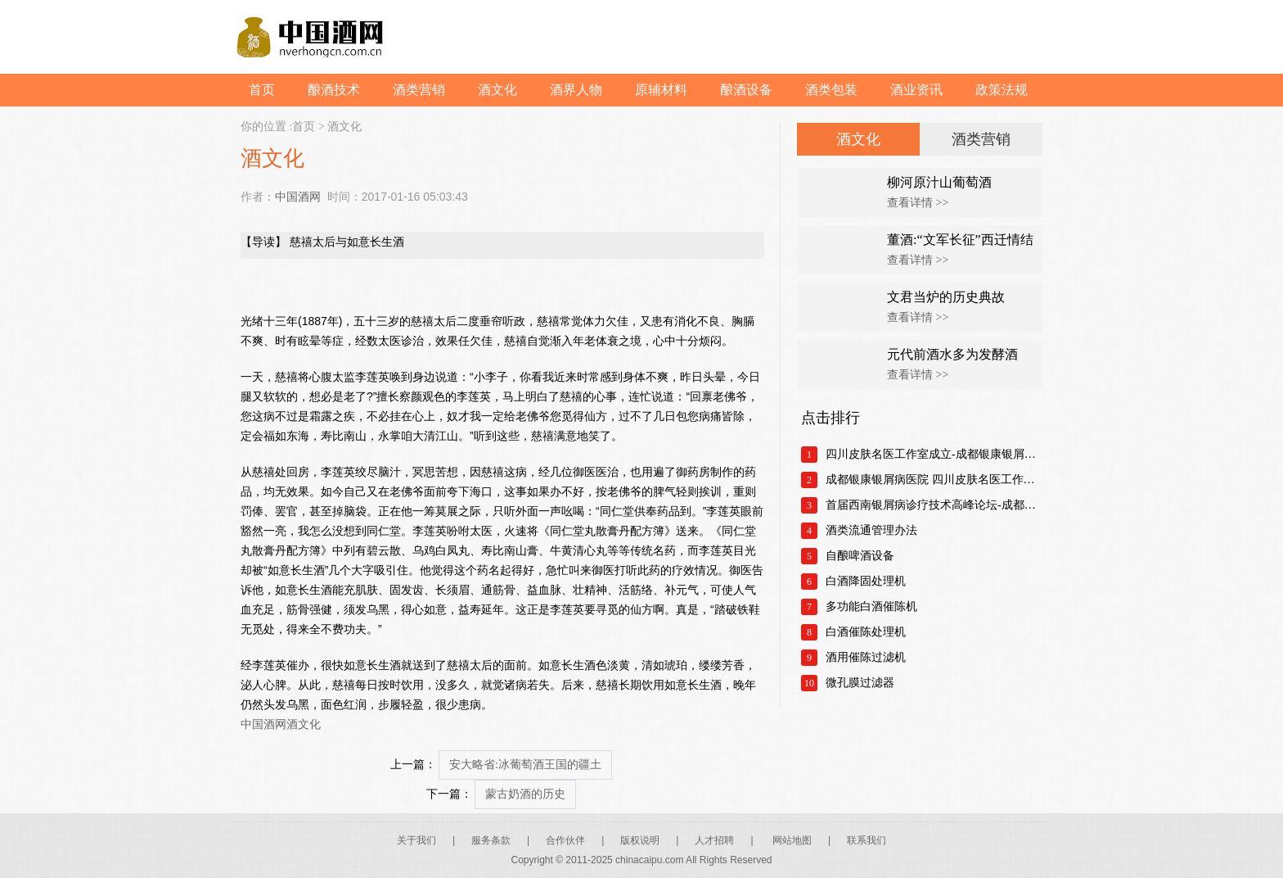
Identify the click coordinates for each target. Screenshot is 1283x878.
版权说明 (640, 840)
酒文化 (497, 90)
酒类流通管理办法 (871, 530)
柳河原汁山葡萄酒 (939, 182)
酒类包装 (831, 90)
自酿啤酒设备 (860, 556)
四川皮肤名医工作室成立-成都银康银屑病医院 (934, 454)
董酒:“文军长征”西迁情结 (960, 240)
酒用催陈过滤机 (866, 657)
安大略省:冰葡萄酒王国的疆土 (525, 764)
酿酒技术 (334, 90)
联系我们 (866, 840)
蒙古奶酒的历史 (525, 794)
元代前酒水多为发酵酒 (952, 354)
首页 (262, 90)
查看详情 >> (917, 203)
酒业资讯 (916, 90)
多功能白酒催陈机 (871, 606)
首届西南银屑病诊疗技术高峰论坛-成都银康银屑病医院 (934, 505)
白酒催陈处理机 (866, 632)
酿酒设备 (746, 90)
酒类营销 (419, 90)
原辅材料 (661, 90)
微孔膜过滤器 (860, 683)
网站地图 (792, 840)
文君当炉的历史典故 (946, 297)
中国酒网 (298, 196)
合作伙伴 (565, 840)
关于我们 (416, 840)
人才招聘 (714, 840)
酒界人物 (576, 90)
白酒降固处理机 (866, 581)
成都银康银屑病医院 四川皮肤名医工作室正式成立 (934, 479)
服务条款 (491, 840)
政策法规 (1001, 90)
